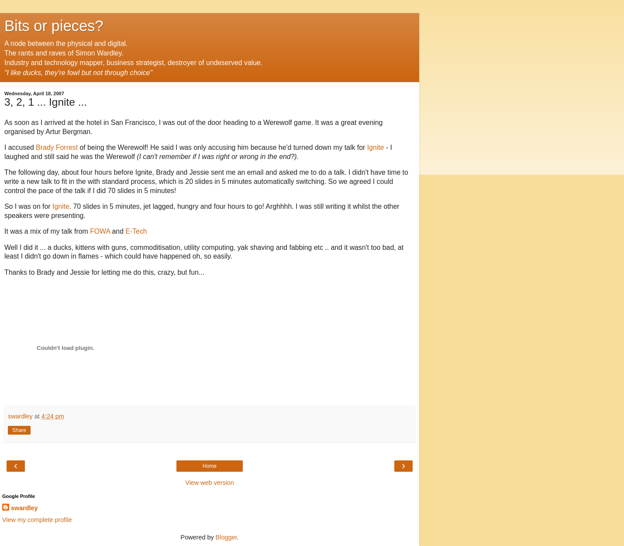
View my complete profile (37, 519)
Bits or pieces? (53, 25)
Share (19, 430)
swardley (24, 508)
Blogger (226, 537)
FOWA (100, 231)
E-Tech (136, 231)
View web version (209, 482)
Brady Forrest (57, 147)
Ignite (375, 147)
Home (210, 466)
